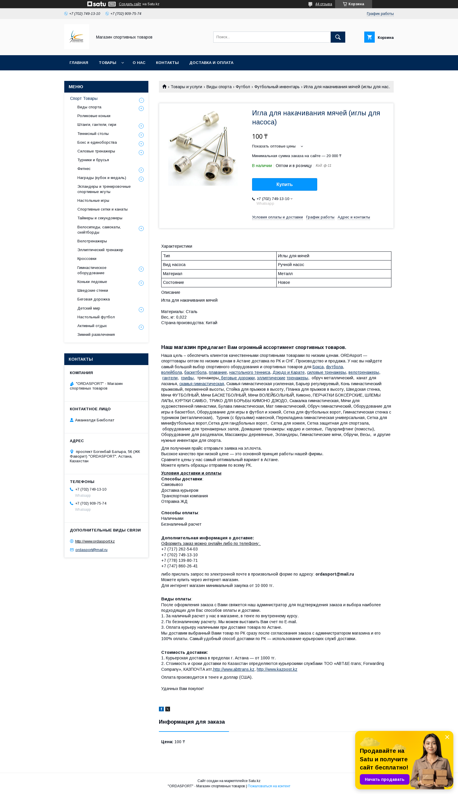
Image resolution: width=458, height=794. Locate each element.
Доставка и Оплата (211, 62)
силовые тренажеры (326, 372)
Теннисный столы (93, 133)
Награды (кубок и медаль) (101, 178)
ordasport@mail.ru (91, 550)
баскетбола (195, 372)
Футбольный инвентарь (277, 86)
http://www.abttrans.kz (233, 669)
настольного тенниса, (250, 372)
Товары (107, 62)
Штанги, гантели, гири (96, 124)
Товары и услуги (186, 86)
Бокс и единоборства (97, 142)
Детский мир (88, 308)
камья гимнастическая (201, 383)
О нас (139, 62)
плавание (218, 372)
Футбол (243, 86)
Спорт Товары (84, 98)
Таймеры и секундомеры (99, 218)
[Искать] (338, 37)
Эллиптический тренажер (100, 250)
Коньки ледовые (92, 281)
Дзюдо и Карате (289, 372)
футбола (334, 366)
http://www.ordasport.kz (95, 541)
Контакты (167, 62)
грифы (187, 378)
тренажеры (297, 378)
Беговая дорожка (93, 299)
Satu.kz (255, 781)
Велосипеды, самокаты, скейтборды (99, 229)
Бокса (318, 366)
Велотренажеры (92, 241)
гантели (170, 378)
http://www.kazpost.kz (277, 669)
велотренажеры (363, 372)
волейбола (171, 372)
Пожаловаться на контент (269, 786)
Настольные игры (93, 200)
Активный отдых (92, 326)
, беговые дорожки (237, 378)
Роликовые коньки (93, 116)
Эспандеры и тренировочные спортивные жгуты (104, 189)
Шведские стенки (92, 290)
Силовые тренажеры (96, 151)
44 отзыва (323, 4)
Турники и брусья (93, 160)
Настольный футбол (96, 317)
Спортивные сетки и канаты (102, 209)
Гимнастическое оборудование (91, 270)
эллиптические (271, 378)
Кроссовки (86, 258)
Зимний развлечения (96, 334)
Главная (79, 62)
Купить (285, 184)
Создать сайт (130, 4)
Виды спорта (219, 86)
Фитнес (84, 168)
